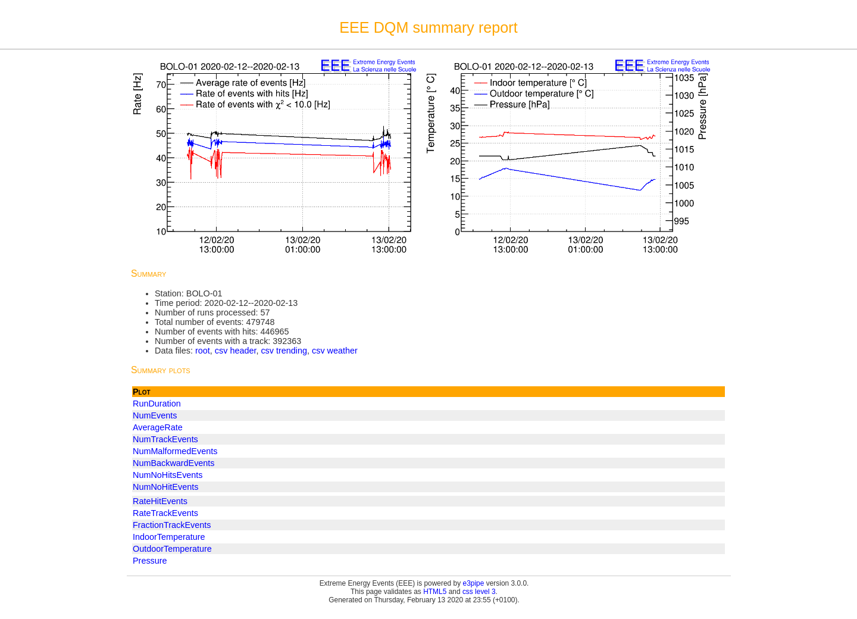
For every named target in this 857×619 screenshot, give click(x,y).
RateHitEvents (160, 501)
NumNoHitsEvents (168, 475)
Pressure (150, 560)
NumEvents (155, 415)
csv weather (335, 350)
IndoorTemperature (169, 537)
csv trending (284, 350)
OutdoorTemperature (172, 549)
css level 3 (479, 591)
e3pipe (473, 583)
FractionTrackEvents (172, 525)
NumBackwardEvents (174, 463)
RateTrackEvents (165, 513)
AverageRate (158, 427)
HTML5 (434, 591)
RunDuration (157, 403)
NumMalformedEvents (175, 451)
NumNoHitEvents (165, 487)
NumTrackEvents (165, 439)
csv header (236, 350)
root (202, 350)
